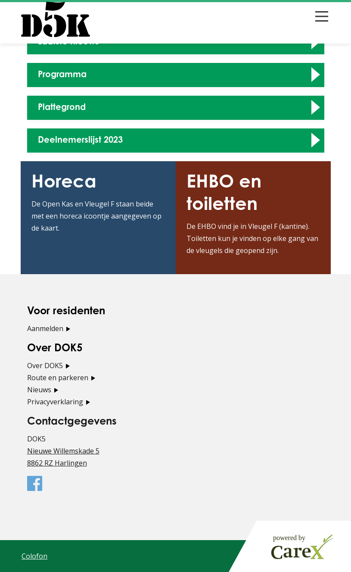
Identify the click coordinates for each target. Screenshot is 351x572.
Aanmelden (45, 328)
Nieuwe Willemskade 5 (63, 451)
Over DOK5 (45, 365)
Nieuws (39, 389)
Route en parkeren (57, 377)
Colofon (34, 556)
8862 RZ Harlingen (57, 463)
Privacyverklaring (55, 401)
